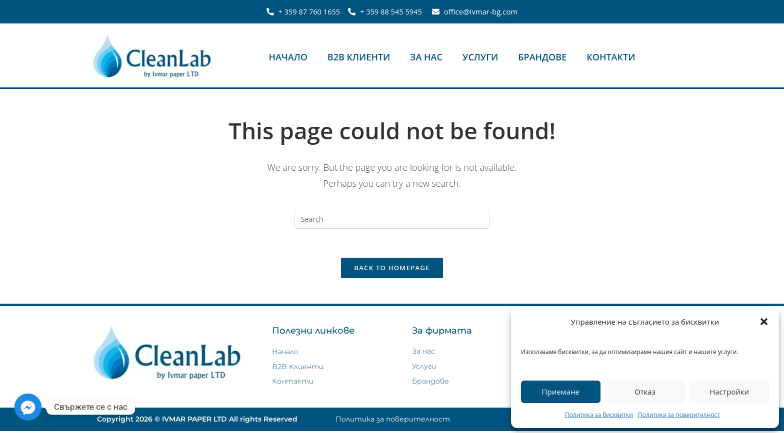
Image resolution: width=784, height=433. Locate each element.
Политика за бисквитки (599, 415)
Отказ (645, 392)
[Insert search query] (392, 219)
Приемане (561, 392)
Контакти (610, 57)
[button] (764, 322)
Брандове (542, 57)
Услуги (480, 57)
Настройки (729, 392)
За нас (426, 57)
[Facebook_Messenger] (28, 407)
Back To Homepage (392, 269)
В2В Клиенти (359, 57)
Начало (288, 57)
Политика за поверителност (679, 415)
